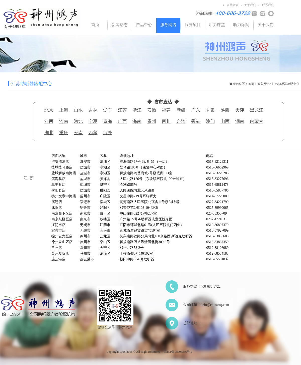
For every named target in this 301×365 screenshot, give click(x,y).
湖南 (239, 121)
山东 (78, 110)
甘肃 (210, 110)
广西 (122, 121)
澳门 (210, 121)
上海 (64, 110)
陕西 (225, 110)
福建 (166, 110)
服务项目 (193, 25)
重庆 (63, 132)
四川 (166, 121)
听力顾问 (241, 25)
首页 (95, 25)
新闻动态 (120, 25)
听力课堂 (217, 25)
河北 (78, 121)
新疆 (181, 110)
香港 (195, 121)
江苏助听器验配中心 (285, 84)
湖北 (48, 132)
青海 (107, 121)
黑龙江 (256, 110)
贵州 (151, 121)
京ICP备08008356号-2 (178, 351)
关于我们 (250, 5)
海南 (136, 121)
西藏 (93, 132)
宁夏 (93, 121)
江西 (48, 121)
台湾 (181, 121)
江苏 (122, 110)
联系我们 (268, 5)
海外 (107, 132)
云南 (78, 132)
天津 (239, 110)
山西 (225, 121)
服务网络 (168, 25)
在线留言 (233, 5)
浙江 (136, 110)
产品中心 (144, 25)
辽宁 (107, 110)
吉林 (93, 110)
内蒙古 (256, 121)
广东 (195, 110)
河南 (63, 121)
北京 (48, 110)
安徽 (151, 110)
